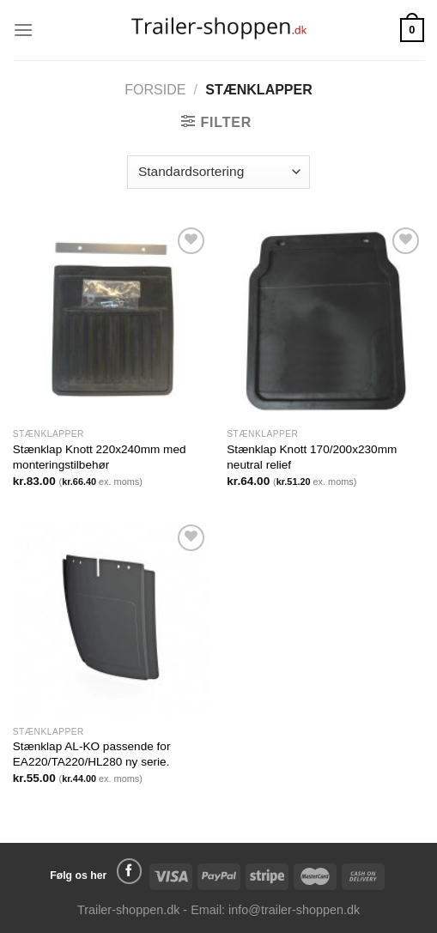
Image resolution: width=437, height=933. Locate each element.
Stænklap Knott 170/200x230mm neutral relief (312, 457)
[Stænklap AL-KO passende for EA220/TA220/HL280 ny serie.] (111, 619)
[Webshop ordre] (218, 172)
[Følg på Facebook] (130, 871)
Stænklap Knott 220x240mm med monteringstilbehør (99, 457)
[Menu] (23, 30)
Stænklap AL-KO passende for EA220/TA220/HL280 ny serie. (92, 754)
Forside (154, 89)
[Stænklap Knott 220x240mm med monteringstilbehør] (111, 322)
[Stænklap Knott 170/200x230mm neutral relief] (325, 322)
